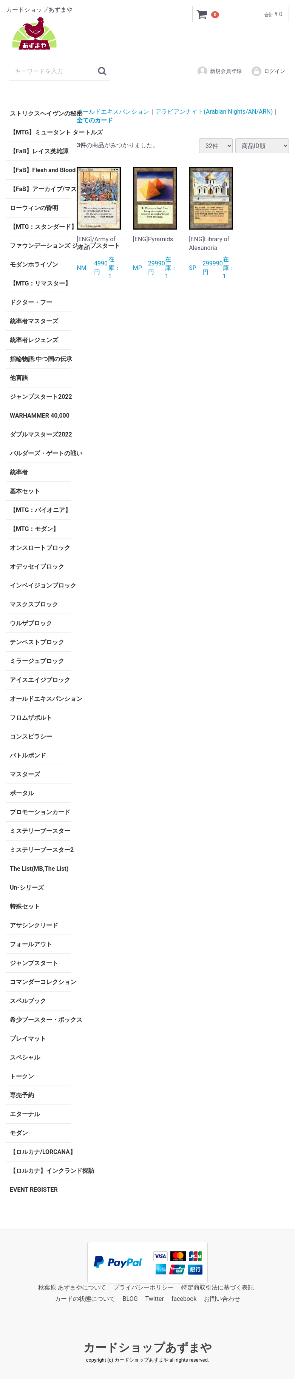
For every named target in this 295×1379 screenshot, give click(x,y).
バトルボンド (28, 755)
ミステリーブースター (40, 830)
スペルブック (28, 1000)
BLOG (130, 1299)
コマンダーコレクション (40, 982)
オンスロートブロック (40, 547)
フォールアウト (31, 944)
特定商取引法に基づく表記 (217, 1287)
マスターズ (25, 774)
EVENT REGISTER (34, 1189)
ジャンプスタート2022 (40, 396)
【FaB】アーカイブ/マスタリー (40, 189)
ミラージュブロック (37, 661)
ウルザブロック (31, 623)
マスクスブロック (34, 604)
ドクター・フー (31, 302)
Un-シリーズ (27, 887)
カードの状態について (85, 1299)
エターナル (25, 1114)
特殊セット (25, 906)
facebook (183, 1299)
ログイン (268, 71)
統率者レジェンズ (34, 340)
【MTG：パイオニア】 (40, 510)
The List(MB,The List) (39, 868)
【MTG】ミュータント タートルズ (40, 132)
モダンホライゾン (34, 264)
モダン (19, 1133)
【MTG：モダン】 (34, 528)
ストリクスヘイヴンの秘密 (40, 113)
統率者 (19, 472)
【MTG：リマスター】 (40, 283)
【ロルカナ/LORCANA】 (40, 1151)
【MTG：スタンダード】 (40, 226)
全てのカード (95, 119)
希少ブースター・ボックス (40, 1019)
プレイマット (28, 1038)
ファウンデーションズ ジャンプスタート (40, 245)
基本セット (25, 491)
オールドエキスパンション (40, 698)
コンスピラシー (31, 736)
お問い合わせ (222, 1299)
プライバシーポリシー (143, 1287)
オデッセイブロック (37, 566)
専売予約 (22, 1095)
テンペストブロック (37, 642)
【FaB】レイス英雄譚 (39, 151)
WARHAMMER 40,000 (40, 415)
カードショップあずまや (147, 1347)
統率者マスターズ (34, 321)
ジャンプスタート (34, 963)
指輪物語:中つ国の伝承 (40, 358)
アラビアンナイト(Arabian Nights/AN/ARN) (214, 111)
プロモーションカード (40, 812)
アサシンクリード (34, 925)
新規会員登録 (219, 71)
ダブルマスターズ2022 (40, 434)
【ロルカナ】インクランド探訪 (40, 1170)
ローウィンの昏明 (34, 207)
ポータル (22, 793)
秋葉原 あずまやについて (72, 1287)
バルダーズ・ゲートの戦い (40, 453)
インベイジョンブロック (40, 585)
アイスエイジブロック (40, 679)
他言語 (19, 377)
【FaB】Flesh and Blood (40, 170)
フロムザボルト (31, 717)
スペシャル (25, 1057)
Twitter (154, 1299)
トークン (22, 1076)
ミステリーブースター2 (40, 849)
